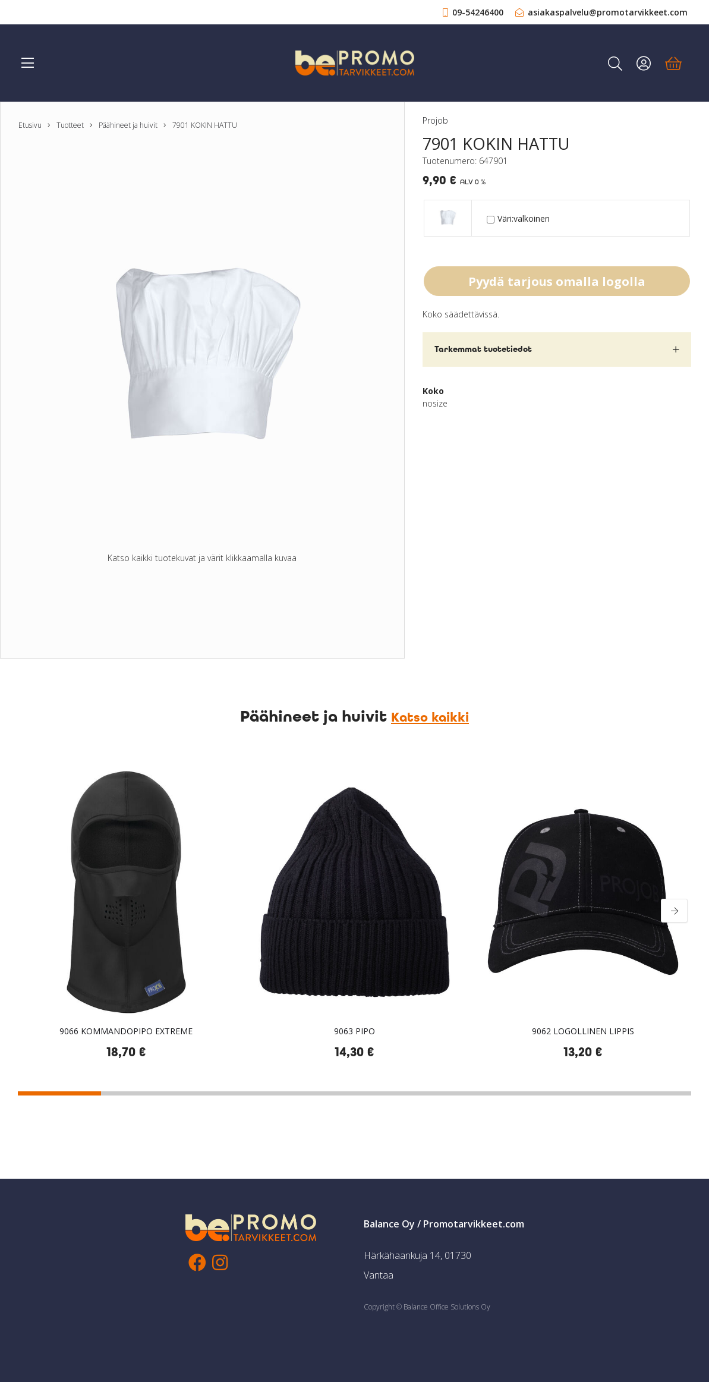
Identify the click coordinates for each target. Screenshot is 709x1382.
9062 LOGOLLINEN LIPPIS (583, 1031)
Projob (435, 120)
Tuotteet (70, 125)
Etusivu (30, 125)
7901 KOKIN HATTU (204, 125)
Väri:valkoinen (518, 218)
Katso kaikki (430, 717)
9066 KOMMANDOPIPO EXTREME (126, 1031)
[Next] (674, 911)
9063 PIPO (354, 1031)
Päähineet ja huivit (128, 125)
